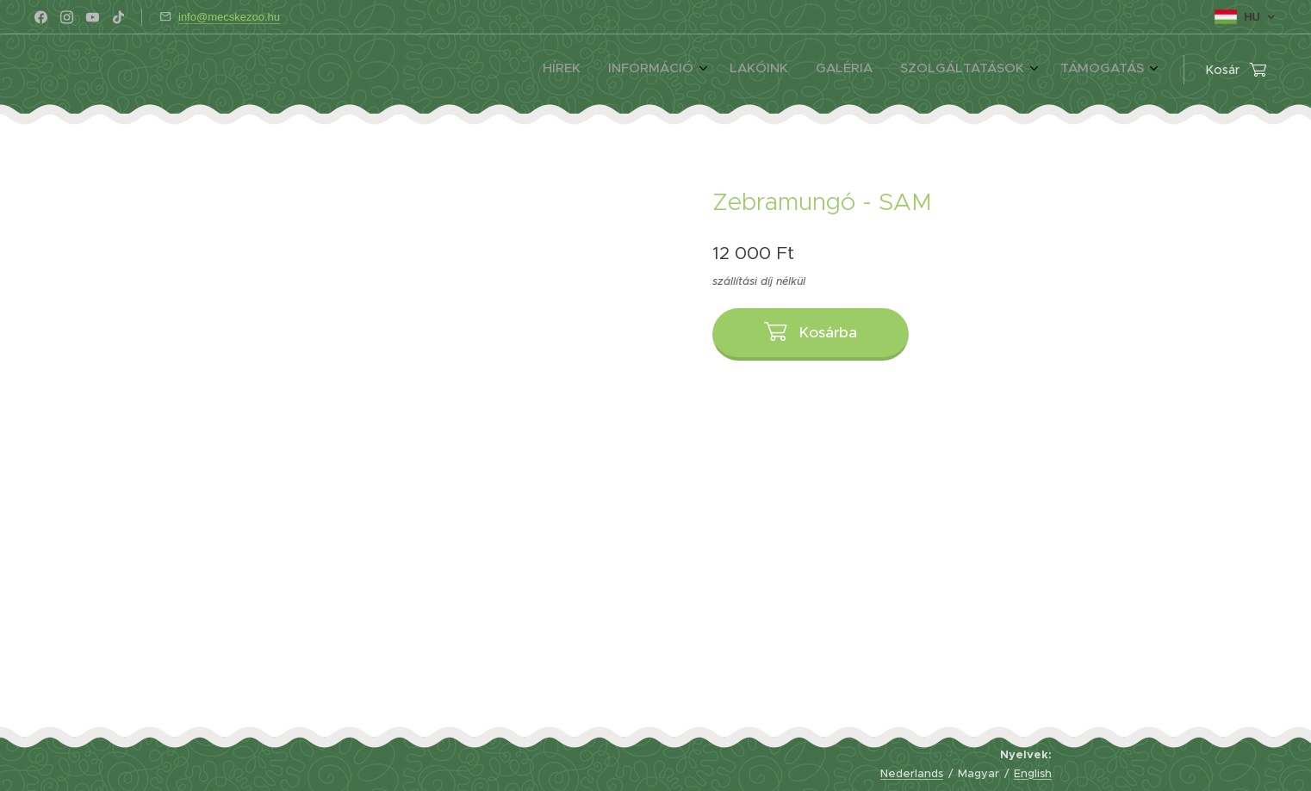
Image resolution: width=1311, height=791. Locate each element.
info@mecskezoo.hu (229, 16)
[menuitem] (994, 69)
